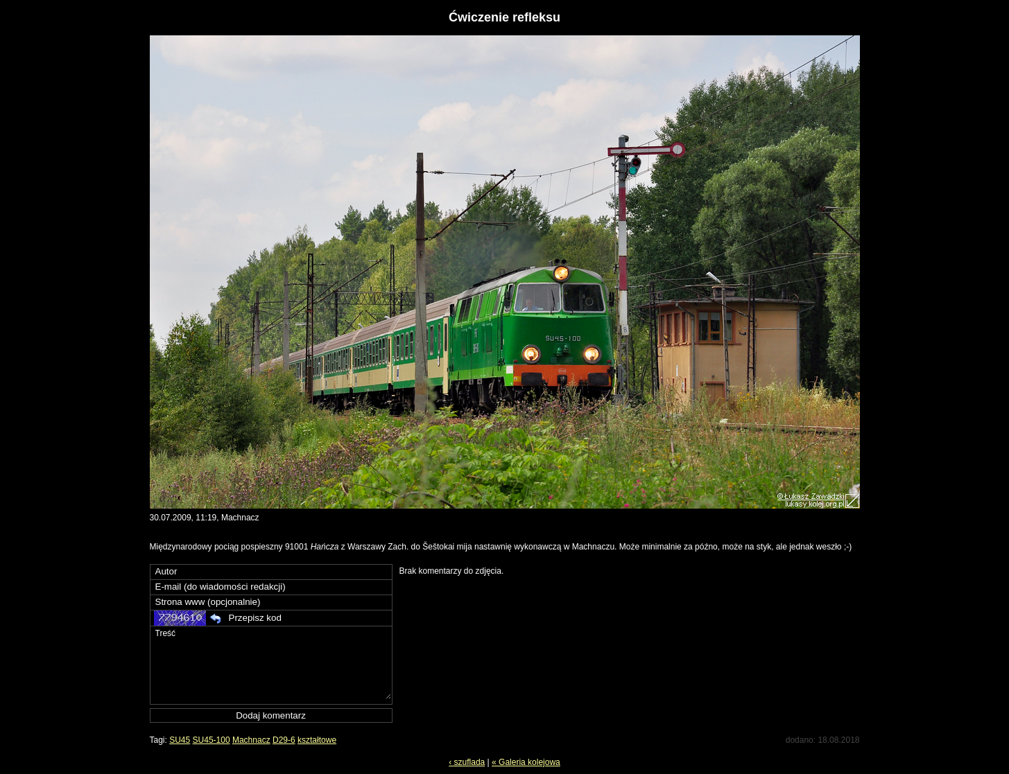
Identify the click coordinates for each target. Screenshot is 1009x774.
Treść (272, 662)
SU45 (179, 740)
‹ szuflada (467, 762)
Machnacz (251, 740)
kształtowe (316, 740)
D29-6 (284, 740)
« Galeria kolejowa (526, 762)
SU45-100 (211, 740)
